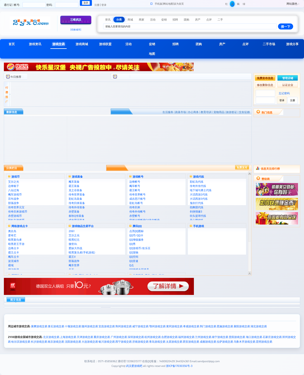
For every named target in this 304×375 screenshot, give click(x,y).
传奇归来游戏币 (17, 211)
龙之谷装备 (75, 190)
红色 (226, 4)
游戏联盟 (105, 44)
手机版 (158, 3)
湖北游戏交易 (258, 326)
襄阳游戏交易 (242, 326)
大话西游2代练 (199, 194)
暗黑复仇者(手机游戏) (82, 252)
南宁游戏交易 (220, 337)
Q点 (131, 265)
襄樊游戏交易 (39, 326)
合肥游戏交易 (169, 337)
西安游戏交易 (191, 341)
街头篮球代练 (198, 215)
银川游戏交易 (106, 341)
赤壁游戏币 (15, 215)
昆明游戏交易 (264, 341)
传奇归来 (134, 207)
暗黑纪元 (74, 239)
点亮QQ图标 (136, 231)
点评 (245, 44)
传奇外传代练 (198, 186)
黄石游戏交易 (56, 326)
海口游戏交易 (254, 337)
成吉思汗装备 (77, 220)
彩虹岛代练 (196, 181)
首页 (12, 44)
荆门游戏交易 (208, 326)
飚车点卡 (13, 256)
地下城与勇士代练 (201, 190)
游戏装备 (77, 176)
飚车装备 (74, 181)
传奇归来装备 (77, 203)
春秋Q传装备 (76, 215)
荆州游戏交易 (123, 326)
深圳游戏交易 (136, 337)
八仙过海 (13, 190)
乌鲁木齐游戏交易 (244, 341)
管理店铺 (287, 78)
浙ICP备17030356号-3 (179, 365)
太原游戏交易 (174, 341)
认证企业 (287, 84)
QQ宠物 (133, 252)
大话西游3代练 (199, 198)
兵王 (71, 269)
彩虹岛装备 (75, 198)
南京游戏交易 (56, 341)
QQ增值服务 (136, 239)
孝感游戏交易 (191, 326)
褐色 (238, 4)
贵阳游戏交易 (237, 337)
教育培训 (206, 112)
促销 (152, 44)
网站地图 (168, 3)
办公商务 (193, 112)
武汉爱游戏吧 (134, 365)
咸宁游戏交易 (140, 326)
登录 (103, 4)
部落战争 (13, 203)
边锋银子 (13, 186)
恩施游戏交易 (225, 326)
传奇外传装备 (77, 207)
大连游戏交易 (90, 341)
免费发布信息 (265, 78)
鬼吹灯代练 (196, 203)
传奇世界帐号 (137, 194)
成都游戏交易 (208, 341)
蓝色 (232, 4)
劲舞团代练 (196, 207)
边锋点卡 (13, 248)
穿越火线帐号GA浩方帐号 (144, 220)
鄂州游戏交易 (157, 326)
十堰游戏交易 (73, 326)
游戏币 (15, 176)
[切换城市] (75, 29)
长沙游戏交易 (39, 341)
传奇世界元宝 (16, 207)
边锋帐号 (134, 181)
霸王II (72, 256)
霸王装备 (74, 186)
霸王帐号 (134, 190)
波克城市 (13, 261)
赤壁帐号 (134, 215)
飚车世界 (74, 265)
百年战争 (13, 198)
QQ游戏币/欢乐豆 (140, 248)
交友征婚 (244, 112)
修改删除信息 (265, 84)
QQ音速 (133, 261)
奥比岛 (12, 231)
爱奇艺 (12, 235)
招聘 (175, 44)
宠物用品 (218, 112)
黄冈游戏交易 (174, 326)
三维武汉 (75, 19)
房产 (222, 44)
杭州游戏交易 (152, 337)
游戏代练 (198, 176)
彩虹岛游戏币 (16, 220)
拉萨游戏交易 (225, 341)
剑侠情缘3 (196, 211)
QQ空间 (133, 256)
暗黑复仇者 (15, 239)
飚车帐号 (134, 186)
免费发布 (242, 167)
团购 (199, 44)
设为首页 (179, 3)
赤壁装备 (74, 211)
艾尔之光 (13, 181)
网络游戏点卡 (19, 226)
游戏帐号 (138, 176)
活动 (128, 44)
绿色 (244, 4)
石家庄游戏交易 (272, 337)
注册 (96, 4)
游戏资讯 (35, 44)
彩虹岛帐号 (136, 203)
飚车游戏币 (15, 194)
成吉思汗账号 (137, 198)
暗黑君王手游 (16, 243)
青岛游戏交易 (157, 341)
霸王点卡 (13, 252)
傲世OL (73, 243)
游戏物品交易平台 (83, 226)
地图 (152, 53)
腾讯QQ (137, 226)
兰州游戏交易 (203, 337)
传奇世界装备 (77, 194)
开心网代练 (196, 220)
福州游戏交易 (186, 337)
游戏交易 (58, 44)
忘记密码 (284, 93)
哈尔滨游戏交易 (20, 341)
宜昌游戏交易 (106, 326)
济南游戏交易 (140, 341)
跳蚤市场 (180, 112)
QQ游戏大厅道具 (139, 269)
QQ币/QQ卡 (136, 235)
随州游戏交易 (90, 326)
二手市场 (269, 44)
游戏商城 (82, 44)
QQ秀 (132, 243)
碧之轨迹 (13, 269)
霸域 (11, 265)
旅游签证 (231, 112)
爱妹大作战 (75, 248)
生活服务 (167, 112)
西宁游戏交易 (123, 341)
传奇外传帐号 (137, 211)
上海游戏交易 (68, 337)
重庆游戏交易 (102, 337)
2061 (71, 231)
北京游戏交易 (51, 337)
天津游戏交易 (85, 337)
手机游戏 (198, 226)
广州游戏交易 (119, 337)
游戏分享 (292, 44)
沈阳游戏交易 (73, 341)
